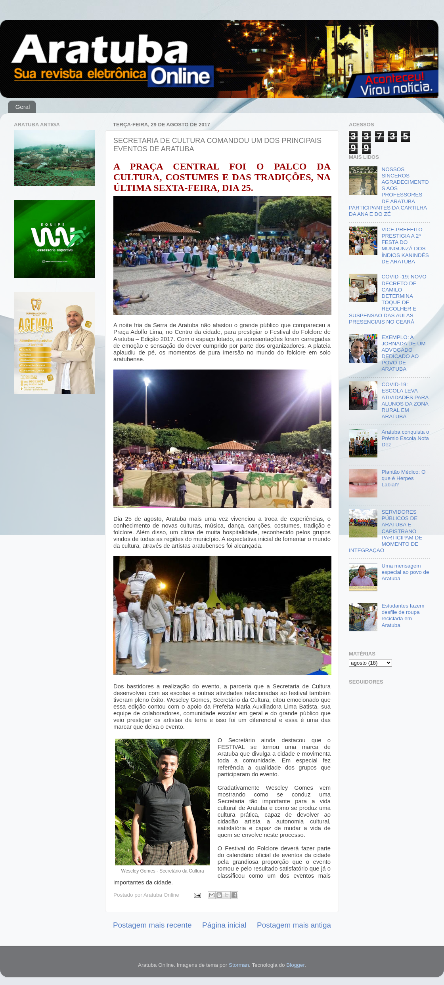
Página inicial (224, 925)
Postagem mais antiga (294, 925)
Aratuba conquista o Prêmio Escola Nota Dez (405, 438)
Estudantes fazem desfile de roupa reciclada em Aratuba (402, 615)
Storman (239, 965)
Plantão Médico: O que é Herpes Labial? (403, 478)
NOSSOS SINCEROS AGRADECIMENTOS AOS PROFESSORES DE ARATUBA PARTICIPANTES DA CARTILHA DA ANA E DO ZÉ (389, 191)
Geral (22, 106)
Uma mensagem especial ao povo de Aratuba (405, 572)
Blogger (295, 965)
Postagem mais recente (152, 925)
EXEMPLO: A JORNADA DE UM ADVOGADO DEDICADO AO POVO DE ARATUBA (403, 353)
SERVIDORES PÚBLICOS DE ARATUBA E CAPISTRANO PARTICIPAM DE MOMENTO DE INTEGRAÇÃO (385, 531)
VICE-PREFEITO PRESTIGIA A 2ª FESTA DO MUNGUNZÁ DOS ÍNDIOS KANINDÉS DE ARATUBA (405, 246)
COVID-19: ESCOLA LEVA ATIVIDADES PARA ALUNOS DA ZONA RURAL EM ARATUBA (404, 400)
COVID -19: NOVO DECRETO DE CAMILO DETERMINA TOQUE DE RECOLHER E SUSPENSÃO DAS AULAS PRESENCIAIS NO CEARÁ (388, 299)
